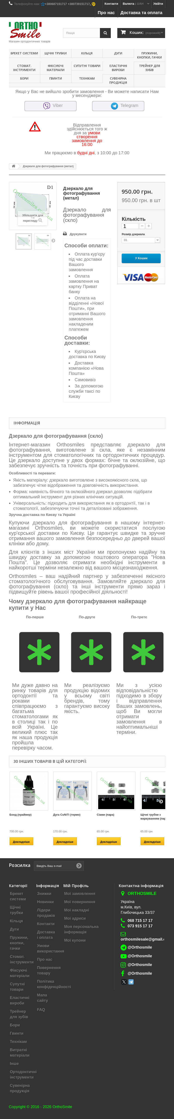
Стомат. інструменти (24, 68)
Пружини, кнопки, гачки (149, 55)
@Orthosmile (140, 947)
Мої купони (75, 940)
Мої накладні (76, 910)
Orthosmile (142, 893)
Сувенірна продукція (118, 80)
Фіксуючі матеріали (56, 68)
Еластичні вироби (118, 68)
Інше (14, 1063)
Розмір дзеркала (134, 234)
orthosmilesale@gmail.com (146, 939)
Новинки (45, 902)
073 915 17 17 (140, 926)
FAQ (41, 1010)
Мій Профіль (76, 885)
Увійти (158, 3)
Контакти (111, 3)
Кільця (87, 53)
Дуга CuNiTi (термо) (67, 814)
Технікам (87, 78)
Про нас (106, 12)
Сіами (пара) (105, 814)
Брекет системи (24, 53)
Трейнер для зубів (149, 68)
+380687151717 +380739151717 (67, 4)
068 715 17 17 (140, 920)
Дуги (118, 53)
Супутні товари (87, 66)
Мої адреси (75, 918)
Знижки (44, 893)
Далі (53, 240)
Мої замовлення (79, 893)
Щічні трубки (56, 53)
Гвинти (55, 78)
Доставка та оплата (141, 12)
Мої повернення (79, 902)
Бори (24, 78)
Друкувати (78, 234)
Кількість (134, 219)
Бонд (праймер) (20, 814)
